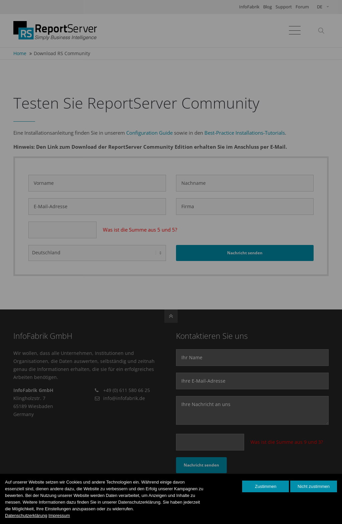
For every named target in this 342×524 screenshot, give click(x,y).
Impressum (59, 515)
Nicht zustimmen (314, 486)
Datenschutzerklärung (26, 515)
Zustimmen (265, 486)
